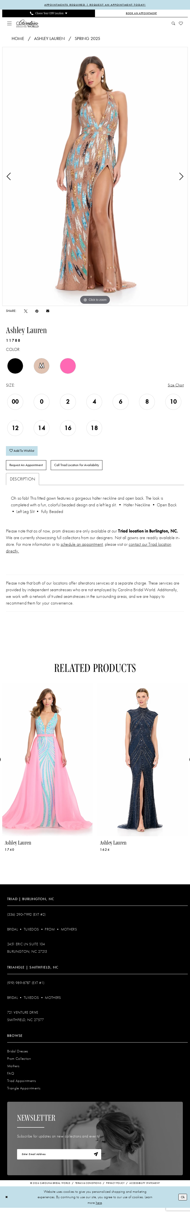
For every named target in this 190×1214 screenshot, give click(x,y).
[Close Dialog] (7, 1203)
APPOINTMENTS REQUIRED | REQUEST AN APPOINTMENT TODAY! (95, 5)
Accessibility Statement (144, 1189)
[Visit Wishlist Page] (181, 24)
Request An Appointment (29, 469)
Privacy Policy (115, 1189)
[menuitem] (48, 14)
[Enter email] (59, 1160)
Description (22, 483)
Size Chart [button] (175, 386)
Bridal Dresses (17, 1056)
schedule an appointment (82, 549)
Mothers (69, 934)
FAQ (10, 1078)
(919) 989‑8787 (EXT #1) (26, 987)
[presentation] (47, 764)
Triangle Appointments (23, 1093)
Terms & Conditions (88, 1189)
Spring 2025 (87, 39)
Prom (50, 934)
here (99, 1209)
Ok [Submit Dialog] (182, 1203)
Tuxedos (31, 934)
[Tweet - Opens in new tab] (26, 311)
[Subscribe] (95, 1160)
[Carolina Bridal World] (27, 24)
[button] (9, 24)
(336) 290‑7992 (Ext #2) (26, 919)
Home (18, 39)
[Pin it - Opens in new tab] (37, 311)
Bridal (12, 934)
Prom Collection (19, 1063)
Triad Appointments (21, 1085)
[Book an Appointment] (141, 14)
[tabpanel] (95, 177)
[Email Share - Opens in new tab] (47, 311)
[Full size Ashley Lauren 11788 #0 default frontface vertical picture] (95, 177)
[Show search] (173, 24)
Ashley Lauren (49, 39)
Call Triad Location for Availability (85, 469)
